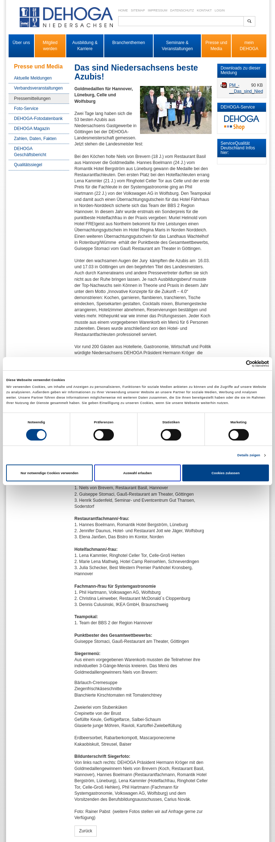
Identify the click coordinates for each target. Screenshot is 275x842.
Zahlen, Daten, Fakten (35, 138)
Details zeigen (248, 455)
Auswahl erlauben (137, 473)
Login (219, 10)
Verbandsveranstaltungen (38, 88)
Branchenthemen (128, 42)
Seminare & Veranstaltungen (177, 45)
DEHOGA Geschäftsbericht (30, 151)
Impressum (158, 10)
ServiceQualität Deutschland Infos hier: (238, 148)
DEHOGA (249, 48)
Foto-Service (26, 108)
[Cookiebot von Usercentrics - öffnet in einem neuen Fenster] (237, 363)
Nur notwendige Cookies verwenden (49, 473)
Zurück (85, 830)
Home (123, 10)
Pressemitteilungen (32, 98)
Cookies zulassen (226, 473)
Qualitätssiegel (28, 164)
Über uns (21, 42)
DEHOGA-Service (238, 107)
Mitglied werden (50, 45)
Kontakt (204, 10)
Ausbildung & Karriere (85, 45)
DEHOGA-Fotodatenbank (38, 118)
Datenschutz (182, 10)
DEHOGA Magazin (32, 128)
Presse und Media (216, 45)
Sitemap (138, 10)
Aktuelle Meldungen (33, 78)
